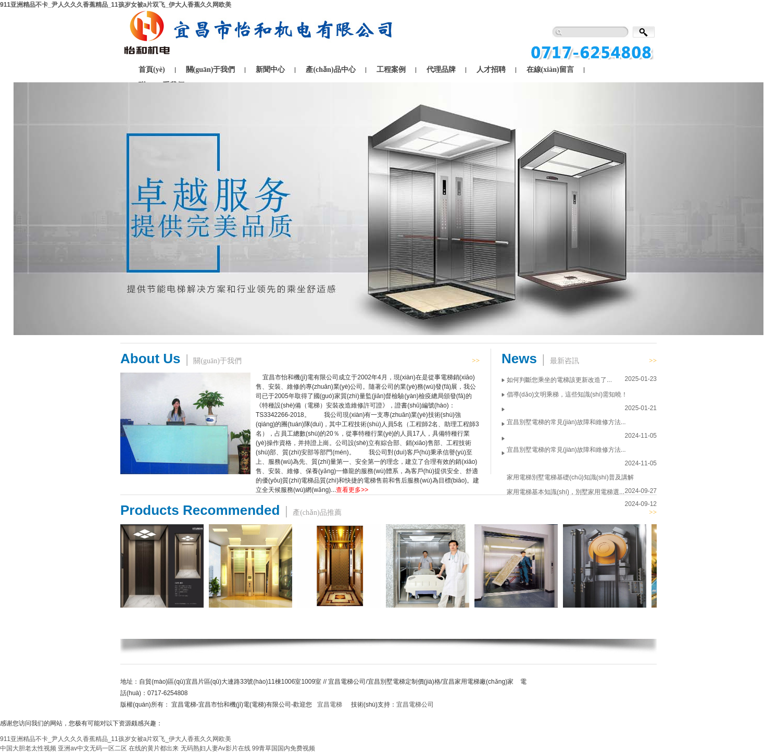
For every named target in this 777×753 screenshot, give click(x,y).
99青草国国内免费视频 (283, 748)
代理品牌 (441, 69)
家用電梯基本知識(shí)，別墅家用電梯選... (565, 492)
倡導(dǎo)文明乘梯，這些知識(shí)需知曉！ (567, 394)
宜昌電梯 (329, 704)
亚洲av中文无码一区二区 (92, 748)
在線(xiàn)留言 (550, 69)
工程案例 (391, 69)
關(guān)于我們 (210, 69)
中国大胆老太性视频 (28, 748)
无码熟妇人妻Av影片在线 (215, 748)
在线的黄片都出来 (154, 748)
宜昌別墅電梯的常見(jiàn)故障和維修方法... (566, 422)
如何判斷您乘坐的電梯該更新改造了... (559, 380)
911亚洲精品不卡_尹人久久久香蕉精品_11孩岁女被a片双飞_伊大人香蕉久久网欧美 (115, 4)
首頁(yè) (152, 69)
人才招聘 (491, 69)
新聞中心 (270, 69)
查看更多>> (352, 489)
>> (476, 360)
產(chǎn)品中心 (330, 69)
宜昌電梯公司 (415, 704)
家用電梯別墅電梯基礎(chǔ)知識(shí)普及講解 (570, 477)
